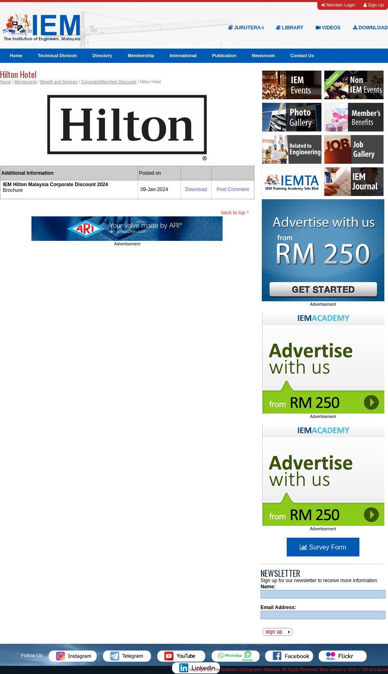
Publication (224, 55)
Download (196, 189)
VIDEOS (328, 28)
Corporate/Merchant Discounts (108, 82)
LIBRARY (289, 28)
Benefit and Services (59, 82)
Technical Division (57, 55)
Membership (141, 55)
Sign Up (373, 4)
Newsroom (263, 55)
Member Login (338, 4)
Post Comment (232, 189)
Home (16, 55)
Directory (102, 55)
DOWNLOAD (370, 28)
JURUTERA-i (246, 28)
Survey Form (323, 547)
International (182, 55)
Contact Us (302, 55)
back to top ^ (235, 213)
